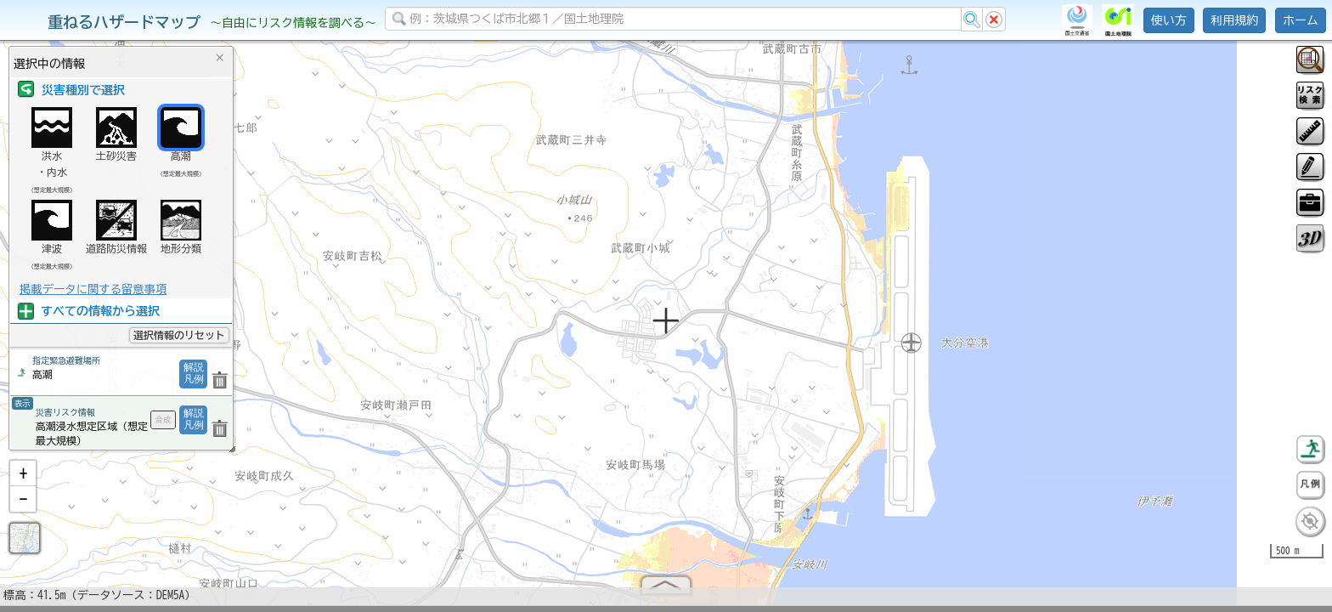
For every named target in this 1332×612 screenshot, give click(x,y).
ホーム (1300, 20)
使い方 (1169, 20)
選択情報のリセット (179, 335)
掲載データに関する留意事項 (93, 289)
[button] (23, 480)
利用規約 (1234, 20)
